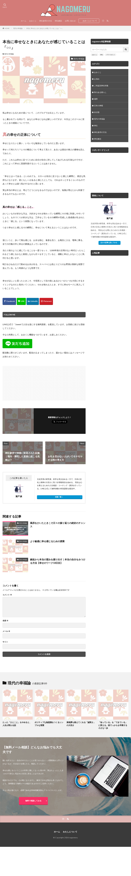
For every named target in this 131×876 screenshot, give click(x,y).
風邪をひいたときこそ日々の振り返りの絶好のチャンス (57, 525)
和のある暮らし (100, 92)
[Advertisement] (23, 382)
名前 (5, 621)
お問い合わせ (70, 21)
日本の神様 (98, 105)
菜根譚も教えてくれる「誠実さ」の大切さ (81, 723)
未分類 (96, 112)
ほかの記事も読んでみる (108, 242)
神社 (101, 54)
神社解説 (58, 21)
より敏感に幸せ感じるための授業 (47, 541)
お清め (96, 79)
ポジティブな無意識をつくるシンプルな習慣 (49, 723)
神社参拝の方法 (45, 21)
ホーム (23, 21)
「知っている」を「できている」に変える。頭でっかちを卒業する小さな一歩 (112, 725)
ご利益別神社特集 (101, 85)
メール (6, 631)
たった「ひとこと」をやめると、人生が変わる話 (17, 723)
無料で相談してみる (33, 801)
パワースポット (110, 54)
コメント (7, 595)
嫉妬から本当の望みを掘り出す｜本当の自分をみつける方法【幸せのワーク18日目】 (57, 561)
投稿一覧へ (59, 497)
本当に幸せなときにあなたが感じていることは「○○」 (45, 28)
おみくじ (32, 21)
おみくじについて (90, 21)
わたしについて (70, 831)
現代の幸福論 (18, 28)
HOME (7, 28)
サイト (5, 642)
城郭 (96, 99)
